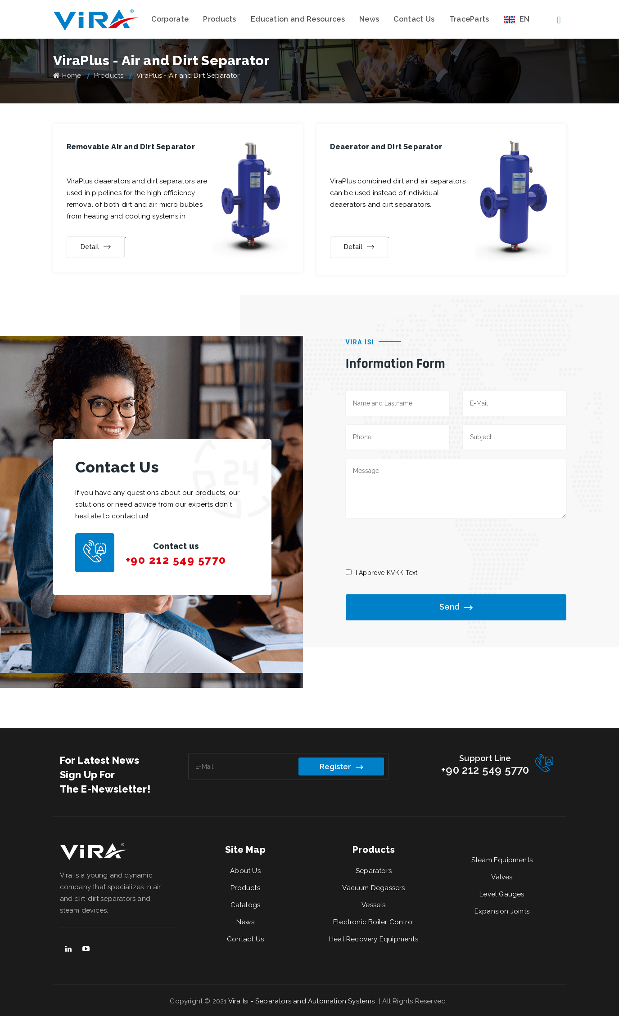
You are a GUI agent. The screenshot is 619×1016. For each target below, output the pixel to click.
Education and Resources (298, 19)
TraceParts (469, 19)
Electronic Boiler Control (373, 922)
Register (341, 767)
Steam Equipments (502, 860)
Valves (501, 877)
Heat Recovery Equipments (373, 939)
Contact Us (413, 19)
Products (219, 19)
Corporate (170, 19)
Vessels (373, 905)
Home (67, 75)
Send (455, 607)
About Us (245, 871)
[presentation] (414, 542)
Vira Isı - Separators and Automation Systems (302, 1001)
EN (517, 19)
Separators (374, 871)
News (369, 19)
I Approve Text (387, 572)
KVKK (395, 572)
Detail (96, 247)
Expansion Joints (501, 911)
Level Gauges (501, 894)
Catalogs (245, 905)
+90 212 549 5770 (176, 559)
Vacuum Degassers (373, 888)
